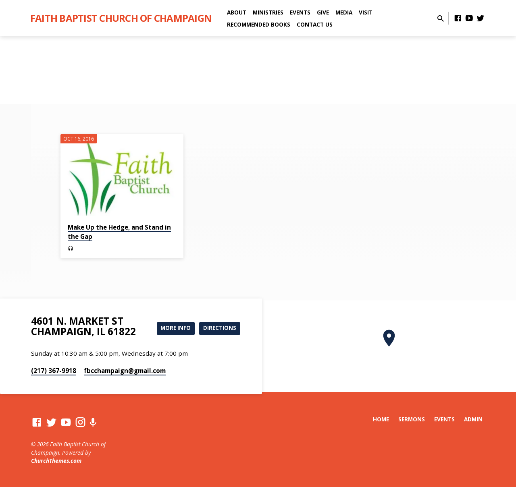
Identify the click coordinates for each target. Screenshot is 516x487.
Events (300, 12)
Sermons (411, 419)
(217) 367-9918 (53, 371)
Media (343, 12)
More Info (173, 328)
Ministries (268, 12)
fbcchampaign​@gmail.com (125, 371)
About (236, 12)
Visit (365, 12)
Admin (473, 419)
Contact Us (315, 24)
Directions (219, 328)
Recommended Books (258, 24)
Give (323, 12)
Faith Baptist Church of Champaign (121, 18)
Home (381, 419)
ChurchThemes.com (56, 460)
